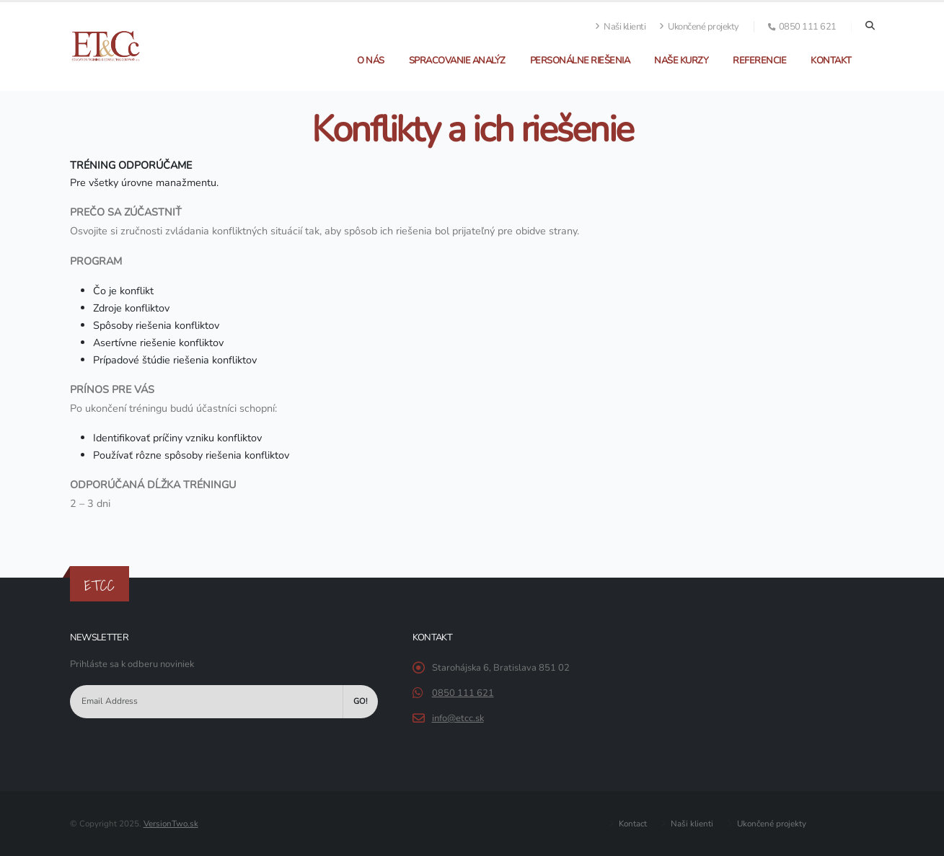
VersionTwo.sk (171, 823)
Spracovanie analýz (457, 60)
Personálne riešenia (580, 60)
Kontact (632, 823)
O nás (370, 60)
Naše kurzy (681, 60)
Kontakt (831, 60)
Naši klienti (620, 26)
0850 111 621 (463, 693)
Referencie (759, 60)
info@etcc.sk (458, 718)
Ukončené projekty (699, 26)
